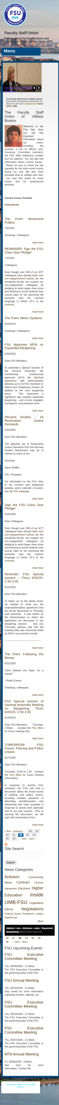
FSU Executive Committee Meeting (24, 956)
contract (9, 304)
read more (37, 242)
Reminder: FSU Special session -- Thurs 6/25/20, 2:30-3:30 (24, 577)
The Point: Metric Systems (23, 318)
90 (7, 835)
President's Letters (32, 913)
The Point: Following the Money (24, 655)
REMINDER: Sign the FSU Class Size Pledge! (24, 250)
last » (32, 838)
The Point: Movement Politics (24, 220)
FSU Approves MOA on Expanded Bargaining (24, 346)
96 (14, 838)
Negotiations (32, 909)
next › (25, 838)
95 (7, 838)
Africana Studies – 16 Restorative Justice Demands (24, 420)
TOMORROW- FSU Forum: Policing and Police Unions (24, 748)
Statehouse (11, 917)
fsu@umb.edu (31, 104)
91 (14, 835)
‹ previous (17, 831)
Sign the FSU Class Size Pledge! (24, 506)
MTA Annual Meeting (22, 1054)
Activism (12, 877)
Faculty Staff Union (22, 33)
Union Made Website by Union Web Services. (20, 1085)
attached (16, 444)
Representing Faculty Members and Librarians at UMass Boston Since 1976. (28, 40)
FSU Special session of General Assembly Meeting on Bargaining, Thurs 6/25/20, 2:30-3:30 (24, 706)
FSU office (37, 728)
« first (8, 831)
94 (34, 835)
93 (27, 835)
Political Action (13, 913)
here (18, 1065)
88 (30, 831)
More (40, 921)
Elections (24, 888)
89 (37, 831)
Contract (23, 882)
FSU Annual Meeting (22, 980)
